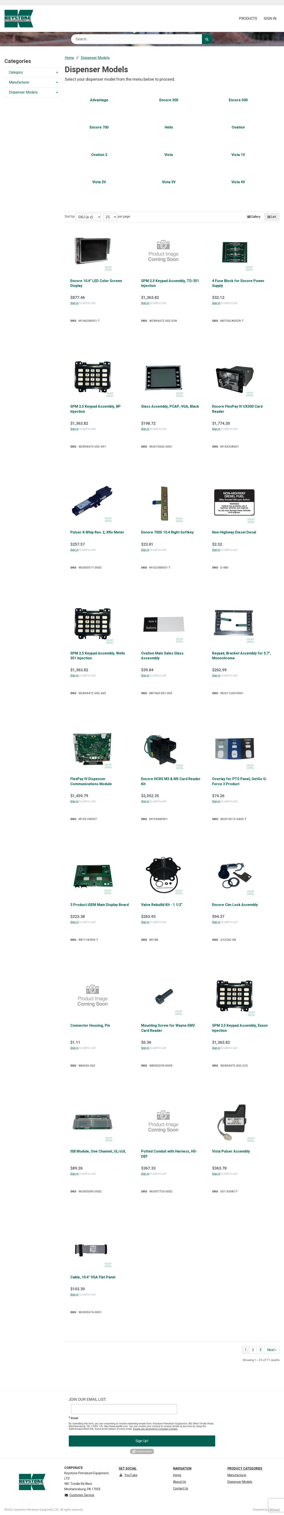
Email (74, 1418)
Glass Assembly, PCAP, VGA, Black (170, 406)
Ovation (238, 127)
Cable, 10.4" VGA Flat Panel (92, 1277)
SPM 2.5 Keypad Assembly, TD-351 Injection (170, 283)
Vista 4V (238, 182)
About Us (179, 1482)
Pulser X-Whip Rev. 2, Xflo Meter (97, 532)
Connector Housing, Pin (90, 1025)
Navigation (182, 1468)
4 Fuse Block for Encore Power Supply (238, 283)
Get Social (128, 1468)
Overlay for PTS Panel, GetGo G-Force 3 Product (239, 782)
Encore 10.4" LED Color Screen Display (96, 283)
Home (177, 1475)
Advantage (99, 100)
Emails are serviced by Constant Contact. (155, 1428)
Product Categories (244, 1468)
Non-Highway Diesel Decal (234, 532)
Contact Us (180, 1488)
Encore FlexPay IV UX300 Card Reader (237, 409)
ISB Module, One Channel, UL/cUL (98, 1151)
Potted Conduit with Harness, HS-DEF (169, 1154)
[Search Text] (142, 39)
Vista (168, 154)
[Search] (207, 39)
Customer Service (79, 1495)
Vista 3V (169, 182)
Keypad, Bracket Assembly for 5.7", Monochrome (241, 656)
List (271, 216)
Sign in (74, 303)
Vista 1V (238, 154)
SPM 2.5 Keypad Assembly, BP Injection (95, 409)
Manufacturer (237, 1475)
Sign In (270, 18)
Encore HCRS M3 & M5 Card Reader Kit (171, 782)
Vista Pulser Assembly (231, 1151)
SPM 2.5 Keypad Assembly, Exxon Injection (240, 1028)
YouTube (128, 1475)
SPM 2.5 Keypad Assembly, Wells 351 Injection (97, 656)
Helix (169, 127)
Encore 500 (238, 100)
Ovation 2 (99, 154)
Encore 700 (99, 127)
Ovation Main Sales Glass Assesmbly (162, 656)
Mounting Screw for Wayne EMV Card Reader (168, 1028)
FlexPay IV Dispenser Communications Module (91, 782)
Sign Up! (142, 1441)
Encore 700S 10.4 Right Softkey (167, 532)
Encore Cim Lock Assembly (235, 904)
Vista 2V (99, 182)
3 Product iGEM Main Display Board (99, 904)
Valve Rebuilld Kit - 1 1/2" (161, 904)
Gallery (253, 216)
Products (248, 18)
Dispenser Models (239, 1482)
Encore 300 (168, 100)
